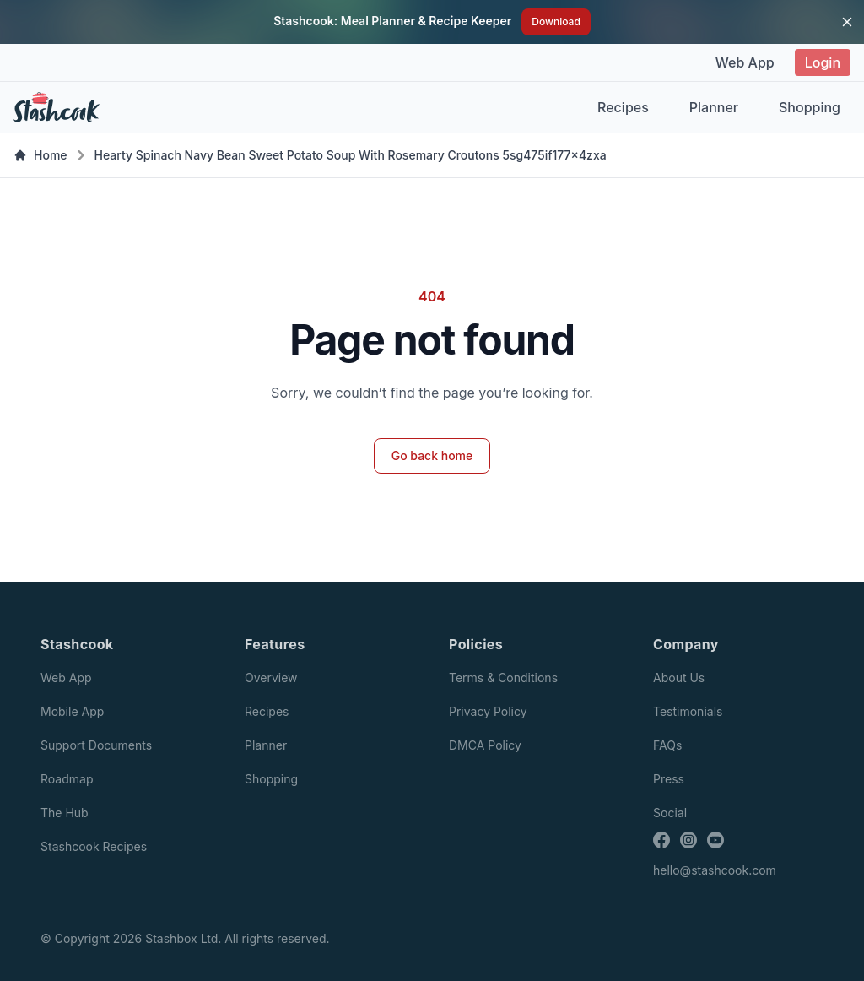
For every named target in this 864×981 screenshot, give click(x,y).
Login (822, 62)
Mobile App (72, 711)
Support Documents (96, 745)
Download (556, 21)
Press (668, 779)
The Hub (64, 812)
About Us (679, 677)
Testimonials (687, 711)
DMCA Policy (485, 745)
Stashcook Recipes (93, 846)
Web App (745, 62)
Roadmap (66, 779)
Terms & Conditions (503, 677)
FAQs (667, 745)
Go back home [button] (432, 455)
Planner (713, 107)
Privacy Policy (488, 711)
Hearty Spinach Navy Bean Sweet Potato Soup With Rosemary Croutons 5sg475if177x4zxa (350, 155)
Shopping (809, 107)
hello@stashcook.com (714, 870)
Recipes (623, 107)
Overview (271, 677)
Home (41, 155)
